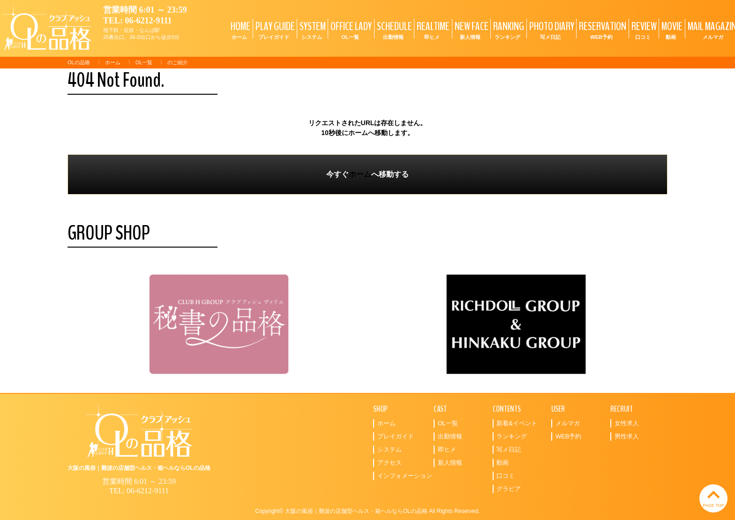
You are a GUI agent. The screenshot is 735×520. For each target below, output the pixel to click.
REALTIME (432, 30)
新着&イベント (516, 423)
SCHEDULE (393, 30)
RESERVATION (601, 30)
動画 (502, 462)
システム (389, 449)
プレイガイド (395, 436)
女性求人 (627, 423)
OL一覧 (144, 62)
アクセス (389, 462)
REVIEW (643, 30)
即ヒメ (447, 449)
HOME (239, 30)
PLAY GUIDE (274, 30)
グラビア (508, 488)
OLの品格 (79, 62)
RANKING (507, 30)
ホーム (112, 62)
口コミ (505, 475)
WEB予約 (568, 436)
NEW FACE (470, 30)
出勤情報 (450, 436)
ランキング (511, 436)
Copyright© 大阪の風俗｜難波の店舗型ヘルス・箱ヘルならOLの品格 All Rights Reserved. (367, 511)
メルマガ (567, 423)
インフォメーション (404, 475)
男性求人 (627, 436)
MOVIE (670, 30)
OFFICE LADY (350, 30)
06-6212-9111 (148, 20)
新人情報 (450, 462)
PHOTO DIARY (550, 30)
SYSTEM (311, 30)
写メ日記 (508, 449)
